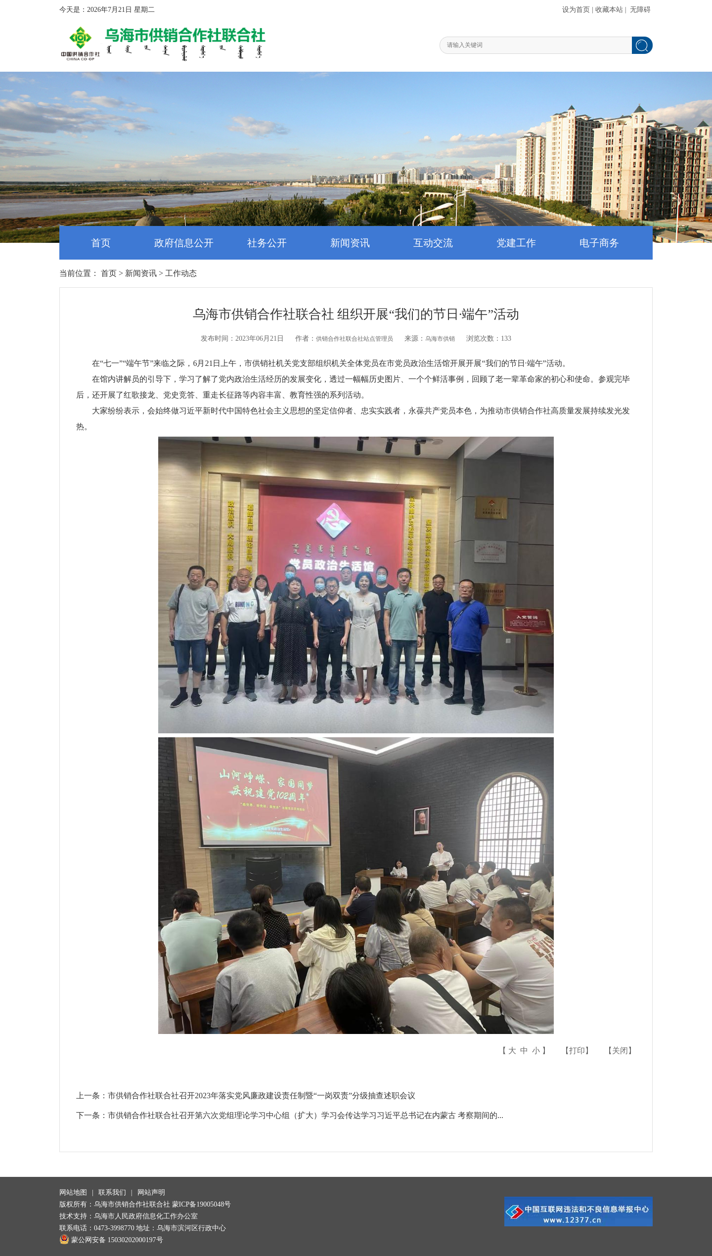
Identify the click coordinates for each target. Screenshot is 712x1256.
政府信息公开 (184, 242)
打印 (577, 1050)
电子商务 (599, 242)
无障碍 (640, 9)
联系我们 (112, 1192)
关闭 (620, 1050)
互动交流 (433, 242)
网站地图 (73, 1192)
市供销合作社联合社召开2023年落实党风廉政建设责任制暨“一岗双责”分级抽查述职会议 (261, 1095)
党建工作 (516, 242)
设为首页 (576, 9)
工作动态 (181, 273)
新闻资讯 (350, 242)
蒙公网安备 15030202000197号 (111, 1240)
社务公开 (267, 242)
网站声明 (151, 1192)
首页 (101, 242)
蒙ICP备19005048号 (201, 1204)
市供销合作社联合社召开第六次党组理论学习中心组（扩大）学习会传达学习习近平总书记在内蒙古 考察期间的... (305, 1115)
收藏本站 (609, 9)
